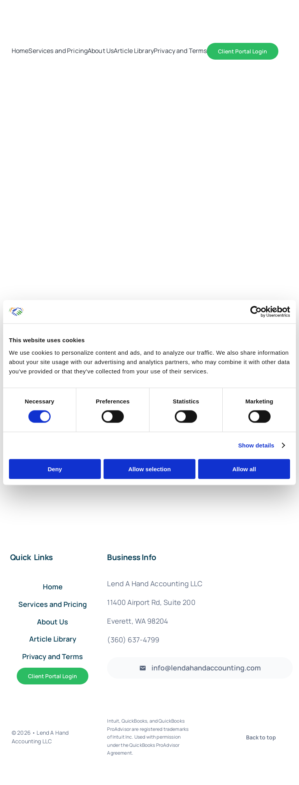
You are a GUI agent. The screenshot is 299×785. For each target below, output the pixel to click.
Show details (256, 445)
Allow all (244, 468)
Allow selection (149, 468)
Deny (54, 468)
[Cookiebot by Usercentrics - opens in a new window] (256, 312)
